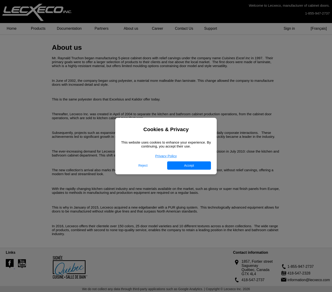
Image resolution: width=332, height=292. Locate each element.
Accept (189, 165)
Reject (143, 165)
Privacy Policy (166, 156)
